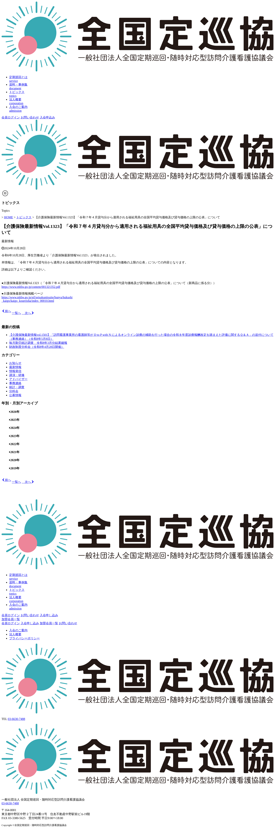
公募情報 (15, 395)
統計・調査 (16, 387)
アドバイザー (18, 379)
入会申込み (47, 117)
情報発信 (15, 371)
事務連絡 (15, 383)
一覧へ (16, 313)
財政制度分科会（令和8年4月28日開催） (36, 346)
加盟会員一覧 (11, 619)
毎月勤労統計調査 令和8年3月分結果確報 (38, 342)
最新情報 (8, 241)
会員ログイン (11, 117)
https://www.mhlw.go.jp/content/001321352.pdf (31, 286)
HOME (8, 217)
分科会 (13, 391)
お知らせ (15, 363)
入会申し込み (49, 615)
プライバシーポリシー (24, 638)
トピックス (24, 217)
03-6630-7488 (16, 719)
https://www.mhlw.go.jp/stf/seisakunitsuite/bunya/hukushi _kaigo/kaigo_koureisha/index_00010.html (37, 299)
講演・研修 (16, 375)
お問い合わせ (30, 117)
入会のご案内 (18, 630)
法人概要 (15, 634)
